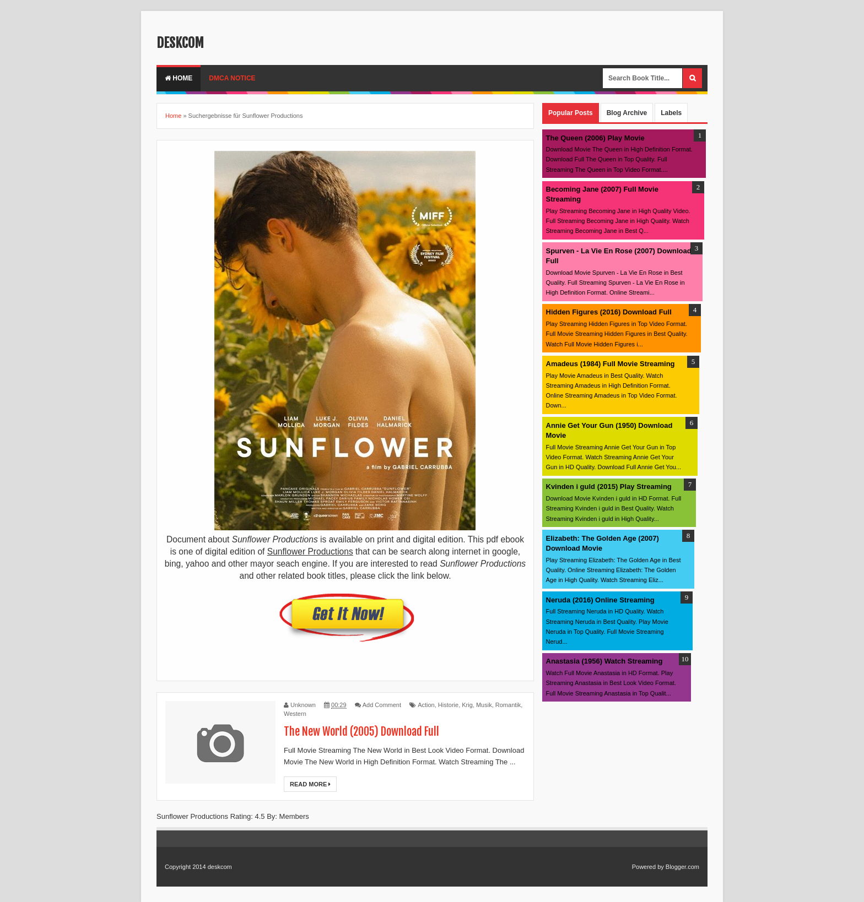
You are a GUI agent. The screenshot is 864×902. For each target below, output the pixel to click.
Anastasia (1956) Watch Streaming (604, 661)
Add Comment (382, 705)
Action (426, 705)
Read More (310, 784)
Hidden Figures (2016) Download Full (609, 312)
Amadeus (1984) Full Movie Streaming (610, 364)
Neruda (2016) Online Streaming (600, 600)
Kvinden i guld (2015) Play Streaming (609, 486)
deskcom (180, 43)
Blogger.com (682, 866)
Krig (467, 705)
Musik (484, 705)
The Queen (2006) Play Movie (595, 138)
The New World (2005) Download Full (361, 731)
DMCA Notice (232, 78)
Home (178, 78)
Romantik (508, 705)
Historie (448, 705)
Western (295, 713)
